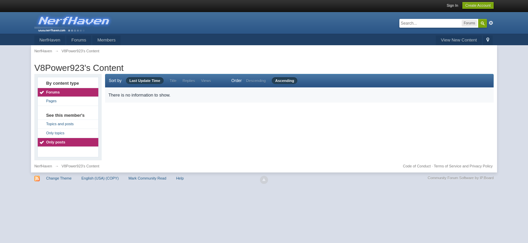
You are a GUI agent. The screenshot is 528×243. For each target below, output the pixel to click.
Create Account (478, 5)
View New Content (459, 40)
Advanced (491, 23)
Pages (51, 101)
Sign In (452, 5)
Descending (256, 81)
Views (206, 81)
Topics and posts (60, 124)
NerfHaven (49, 40)
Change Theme (59, 178)
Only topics (55, 133)
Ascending (284, 81)
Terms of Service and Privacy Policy (463, 166)
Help (180, 178)
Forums (78, 40)
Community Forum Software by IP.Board (461, 178)
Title (173, 81)
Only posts (55, 142)
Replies (189, 81)
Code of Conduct (417, 166)
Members (106, 40)
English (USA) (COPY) (100, 178)
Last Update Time (144, 81)
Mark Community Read (147, 178)
